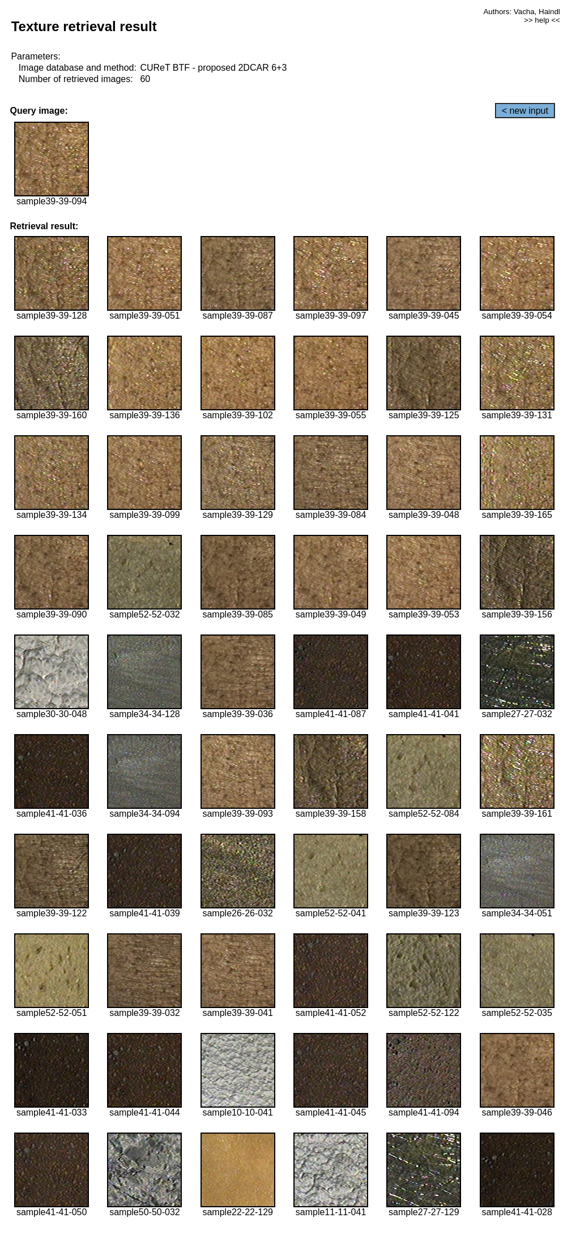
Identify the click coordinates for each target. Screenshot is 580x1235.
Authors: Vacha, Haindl (521, 11)
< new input (525, 110)
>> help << (542, 20)
